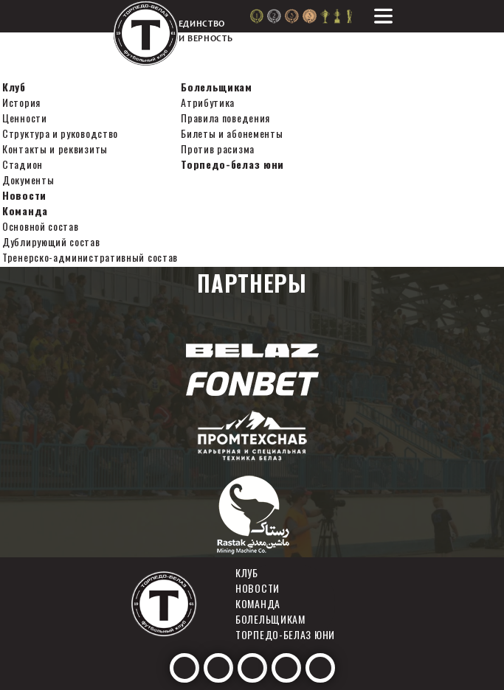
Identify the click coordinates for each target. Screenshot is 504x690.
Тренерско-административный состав (90, 257)
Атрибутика (208, 102)
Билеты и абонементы (232, 133)
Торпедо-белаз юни (232, 164)
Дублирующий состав (51, 241)
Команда (25, 210)
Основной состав (40, 226)
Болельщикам (216, 86)
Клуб (14, 86)
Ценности (24, 117)
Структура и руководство (60, 133)
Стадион (22, 164)
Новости (24, 195)
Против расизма (218, 148)
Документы (28, 179)
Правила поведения (225, 117)
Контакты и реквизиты (55, 148)
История (21, 102)
